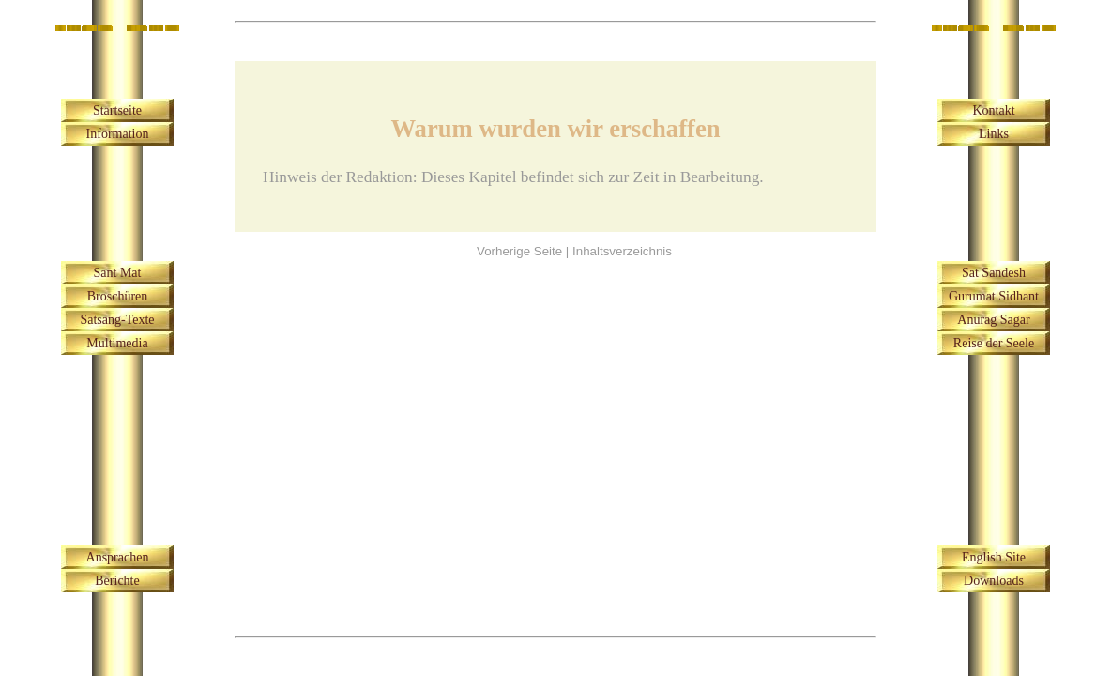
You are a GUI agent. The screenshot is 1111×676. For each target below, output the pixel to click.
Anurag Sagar (993, 320)
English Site (994, 557)
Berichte (117, 581)
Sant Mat (118, 273)
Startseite (117, 110)
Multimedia (116, 343)
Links (994, 134)
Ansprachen (117, 557)
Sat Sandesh (994, 273)
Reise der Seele (993, 343)
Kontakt (993, 110)
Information (117, 134)
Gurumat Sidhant (994, 296)
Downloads (994, 581)
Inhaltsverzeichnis (622, 251)
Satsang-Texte (117, 320)
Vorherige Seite (519, 251)
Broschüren (117, 296)
